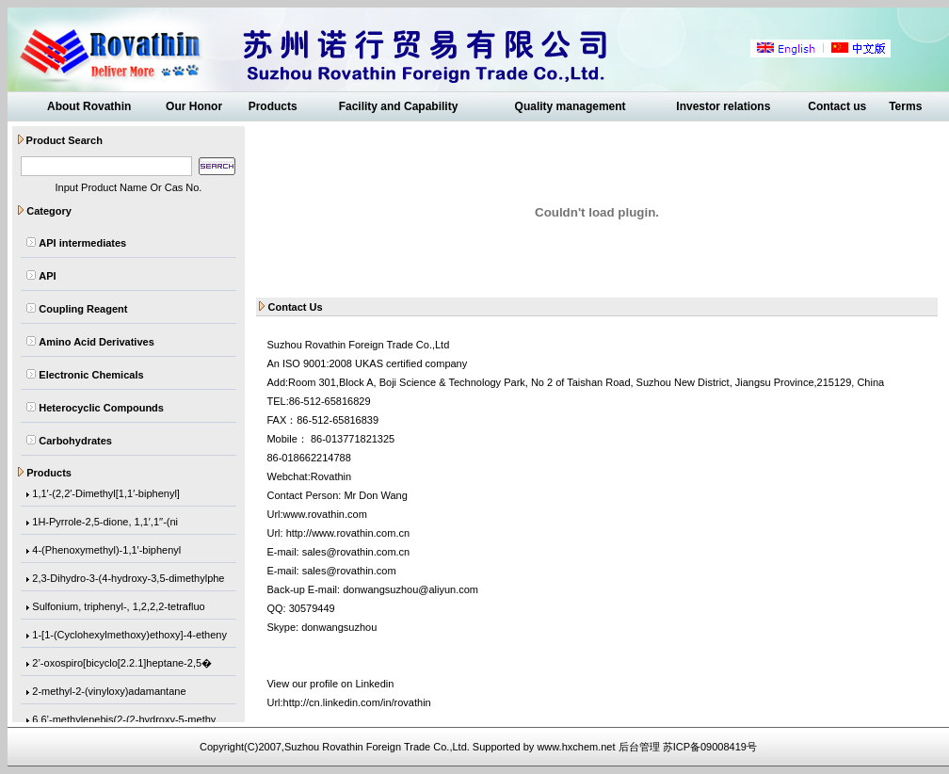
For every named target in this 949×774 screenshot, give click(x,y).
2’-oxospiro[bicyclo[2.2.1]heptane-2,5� (122, 663)
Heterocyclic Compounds (101, 407)
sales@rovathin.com (349, 570)
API (47, 276)
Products (273, 106)
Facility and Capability (398, 106)
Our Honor (194, 106)
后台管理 (639, 746)
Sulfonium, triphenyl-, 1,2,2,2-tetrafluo (118, 607)
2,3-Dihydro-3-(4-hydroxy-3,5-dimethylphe (128, 579)
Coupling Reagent (83, 308)
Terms (905, 106)
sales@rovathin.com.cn (356, 551)
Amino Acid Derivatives (96, 341)
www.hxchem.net (576, 746)
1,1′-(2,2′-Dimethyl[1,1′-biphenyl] (106, 494)
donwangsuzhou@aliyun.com (410, 589)
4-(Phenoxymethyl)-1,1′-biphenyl (106, 550)
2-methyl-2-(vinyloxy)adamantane (108, 692)
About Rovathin (89, 106)
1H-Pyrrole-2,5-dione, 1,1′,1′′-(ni (105, 522)
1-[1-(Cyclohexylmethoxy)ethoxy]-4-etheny (129, 635)
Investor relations (723, 106)
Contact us (837, 106)
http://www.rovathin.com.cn (348, 533)
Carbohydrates (75, 440)
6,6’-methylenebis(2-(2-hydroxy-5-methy (124, 720)
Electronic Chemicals (91, 374)
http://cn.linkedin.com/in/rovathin (357, 702)
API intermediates (82, 243)
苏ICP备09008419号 (710, 746)
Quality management (570, 106)
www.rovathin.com (325, 514)
